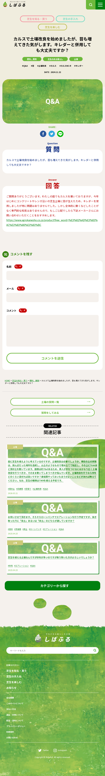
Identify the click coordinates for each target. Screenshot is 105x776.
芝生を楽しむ (52, 27)
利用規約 (10, 731)
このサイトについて (14, 703)
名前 (14, 266)
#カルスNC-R (65, 65)
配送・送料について (14, 720)
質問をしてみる (50, 413)
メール (15, 288)
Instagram (60, 750)
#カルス (52, 65)
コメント (16, 310)
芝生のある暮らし (55, 59)
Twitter (43, 750)
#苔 (32, 65)
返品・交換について (14, 714)
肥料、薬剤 (32, 59)
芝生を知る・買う (37, 19)
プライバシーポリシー (15, 726)
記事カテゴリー (13, 665)
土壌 (76, 59)
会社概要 (10, 697)
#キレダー (78, 65)
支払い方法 (11, 709)
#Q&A (25, 65)
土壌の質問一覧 (50, 402)
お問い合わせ (12, 737)
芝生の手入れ (70, 19)
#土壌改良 (41, 65)
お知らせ (11, 687)
